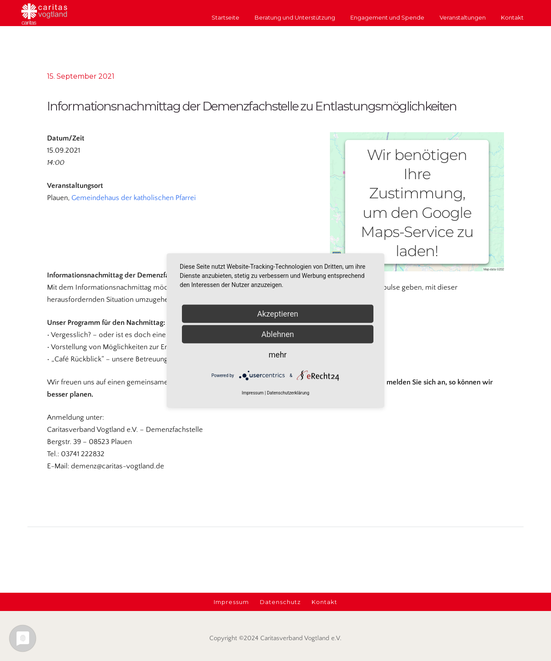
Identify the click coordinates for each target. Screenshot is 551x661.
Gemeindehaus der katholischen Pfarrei (133, 198)
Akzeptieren (278, 313)
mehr (277, 354)
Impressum (252, 393)
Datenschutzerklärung (288, 393)
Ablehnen (277, 334)
